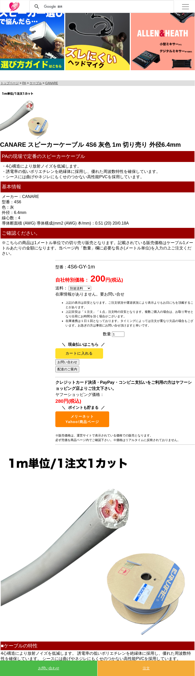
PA (24, 83)
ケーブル (36, 83)
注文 (146, 668)
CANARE (51, 83)
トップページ (10, 83)
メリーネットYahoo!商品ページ (82, 419)
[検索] (101, 7)
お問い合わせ (48, 668)
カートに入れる (79, 353)
